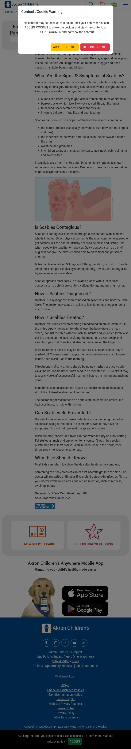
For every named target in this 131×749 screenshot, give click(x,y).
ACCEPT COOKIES (64, 47)
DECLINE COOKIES (95, 47)
